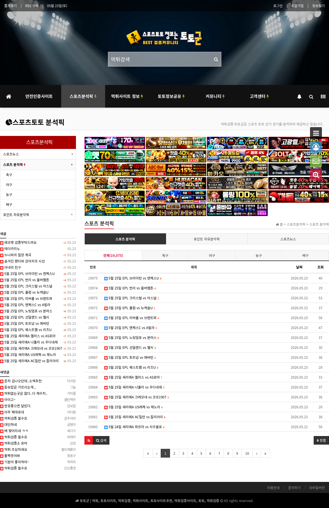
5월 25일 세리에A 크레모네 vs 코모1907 (136, 396)
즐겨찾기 (10, 5)
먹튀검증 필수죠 (38, 418)
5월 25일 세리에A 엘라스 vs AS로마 (133, 377)
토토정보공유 (171, 96)
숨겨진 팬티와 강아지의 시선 (38, 261)
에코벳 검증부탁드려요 (38, 242)
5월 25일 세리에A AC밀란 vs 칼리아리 (134, 416)
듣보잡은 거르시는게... (38, 387)
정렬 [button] (321, 440)
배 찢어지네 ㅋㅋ (38, 431)
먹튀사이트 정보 (127, 96)
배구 (305, 255)
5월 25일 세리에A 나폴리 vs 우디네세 (134, 387)
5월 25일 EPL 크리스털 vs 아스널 (131, 297)
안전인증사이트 (39, 96)
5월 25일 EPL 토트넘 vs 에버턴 (130, 357)
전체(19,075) (113, 255)
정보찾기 (318, 5)
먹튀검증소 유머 (38, 443)
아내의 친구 (38, 267)
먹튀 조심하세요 (38, 449)
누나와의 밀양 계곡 (38, 255)
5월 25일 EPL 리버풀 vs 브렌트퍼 (131, 317)
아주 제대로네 (38, 412)
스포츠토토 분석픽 (35, 122)
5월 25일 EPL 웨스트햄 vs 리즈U (131, 367)
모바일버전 (317, 487)
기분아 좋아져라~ (38, 462)
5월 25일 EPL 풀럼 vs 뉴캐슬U (129, 307)
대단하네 (38, 424)
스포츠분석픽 (83, 96)
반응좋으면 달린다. (38, 406)
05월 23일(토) (57, 5)
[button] (88, 440)
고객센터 (259, 96)
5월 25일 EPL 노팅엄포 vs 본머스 (131, 337)
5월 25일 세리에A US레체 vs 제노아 (133, 406)
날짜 (299, 266)
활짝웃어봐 (38, 455)
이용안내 (273, 487)
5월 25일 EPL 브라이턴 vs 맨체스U (133, 278)
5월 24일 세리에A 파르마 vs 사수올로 (134, 426)
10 (247, 453)
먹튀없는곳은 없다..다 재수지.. (38, 393)
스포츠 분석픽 (125, 238)
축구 (165, 255)
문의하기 (294, 487)
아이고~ (38, 399)
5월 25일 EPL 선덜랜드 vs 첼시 (130, 347)
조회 (320, 266)
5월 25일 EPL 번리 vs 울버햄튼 (130, 287)
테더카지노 (38, 249)
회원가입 (297, 5)
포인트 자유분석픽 (207, 238)
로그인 (278, 5)
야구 (212, 255)
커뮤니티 (215, 96)
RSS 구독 (32, 5)
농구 (259, 255)
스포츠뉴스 (288, 238)
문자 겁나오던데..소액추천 (38, 381)
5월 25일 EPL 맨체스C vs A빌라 (130, 327)
